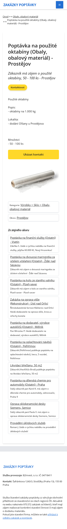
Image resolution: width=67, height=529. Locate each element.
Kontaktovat (17, 87)
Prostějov (22, 217)
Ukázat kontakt (33, 154)
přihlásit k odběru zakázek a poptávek (30, 516)
